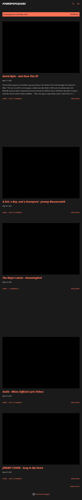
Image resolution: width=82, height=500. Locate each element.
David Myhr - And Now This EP (20, 76)
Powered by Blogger (41, 494)
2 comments (14, 289)
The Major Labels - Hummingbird (22, 277)
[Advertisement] (41, 123)
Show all (74, 14)
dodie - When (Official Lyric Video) (23, 391)
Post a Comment (15, 99)
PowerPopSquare (14, 3)
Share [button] (4, 99)
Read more (75, 99)
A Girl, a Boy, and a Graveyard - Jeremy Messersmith (33, 201)
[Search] (73, 3)
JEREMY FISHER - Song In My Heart (22, 468)
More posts (75, 486)
